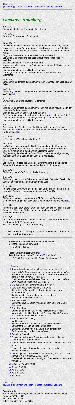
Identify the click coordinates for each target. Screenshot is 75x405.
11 (40, 139)
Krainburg (9, 7)
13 (68, 201)
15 (29, 247)
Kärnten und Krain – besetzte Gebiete (33, 7)
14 (28, 220)
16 (39, 253)
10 (18, 132)
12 (9, 148)
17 (44, 255)
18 (60, 258)
